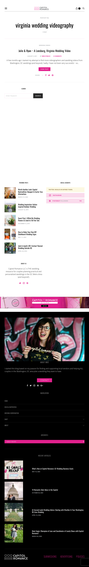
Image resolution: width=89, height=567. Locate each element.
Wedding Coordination (12, 413)
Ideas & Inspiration (10, 407)
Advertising (66, 556)
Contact (44, 380)
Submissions (50, 556)
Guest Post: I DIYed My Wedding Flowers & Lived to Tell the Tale (29, 219)
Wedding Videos (44, 45)
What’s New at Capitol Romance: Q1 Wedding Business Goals (52, 468)
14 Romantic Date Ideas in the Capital (45, 489)
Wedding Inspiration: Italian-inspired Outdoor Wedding (28, 205)
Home (6, 401)
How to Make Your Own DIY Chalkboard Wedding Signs (27, 233)
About (6, 425)
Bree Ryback (46, 56)
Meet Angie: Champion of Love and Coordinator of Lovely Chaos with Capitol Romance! (58, 532)
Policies (80, 556)
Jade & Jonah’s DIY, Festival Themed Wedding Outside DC (30, 246)
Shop (6, 419)
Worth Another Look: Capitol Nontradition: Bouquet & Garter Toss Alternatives (30, 191)
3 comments (57, 56)
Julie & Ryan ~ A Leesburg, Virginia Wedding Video (44, 51)
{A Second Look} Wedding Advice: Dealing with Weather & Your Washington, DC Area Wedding (58, 511)
